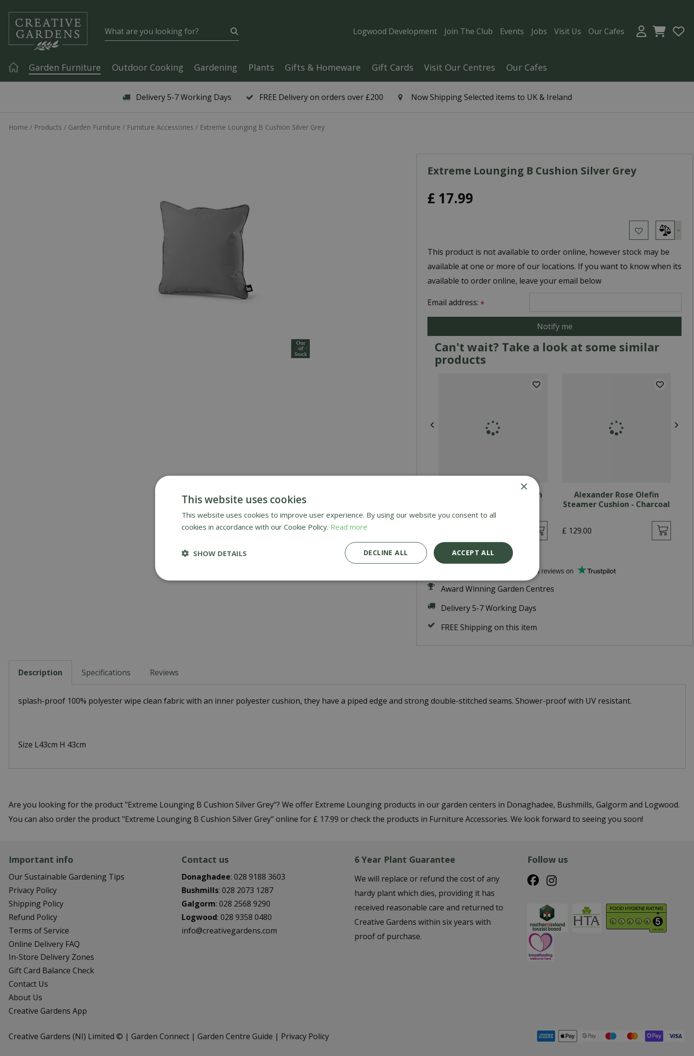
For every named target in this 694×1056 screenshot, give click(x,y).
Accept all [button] (473, 552)
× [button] (523, 486)
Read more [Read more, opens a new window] (348, 526)
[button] (214, 552)
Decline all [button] (386, 552)
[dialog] (347, 528)
